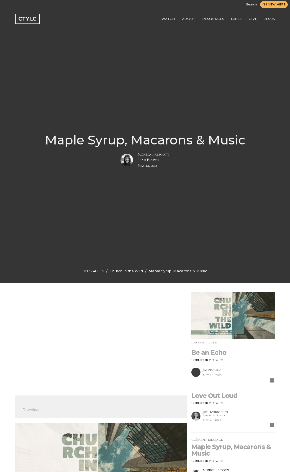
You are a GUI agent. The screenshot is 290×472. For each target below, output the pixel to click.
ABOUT (188, 19)
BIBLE (236, 19)
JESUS (269, 19)
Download (32, 409)
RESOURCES (213, 19)
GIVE (253, 19)
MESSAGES (93, 271)
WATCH (168, 19)
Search (251, 4)
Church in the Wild (126, 271)
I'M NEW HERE (273, 4)
